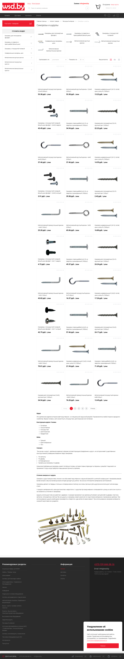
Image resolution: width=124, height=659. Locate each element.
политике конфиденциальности (97, 640)
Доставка (18, 15)
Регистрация (36, 3)
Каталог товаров (18, 23)
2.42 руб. (107, 198)
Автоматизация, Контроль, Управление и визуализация (13, 601)
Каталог (7, 15)
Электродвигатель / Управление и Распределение (12, 583)
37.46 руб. (51, 164)
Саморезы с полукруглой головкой (15, 48)
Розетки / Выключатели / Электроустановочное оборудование (12, 612)
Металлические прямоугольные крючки (14, 69)
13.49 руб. (107, 402)
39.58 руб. (79, 198)
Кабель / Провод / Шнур (9, 572)
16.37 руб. (79, 300)
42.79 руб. (51, 334)
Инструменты (6, 640)
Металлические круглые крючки (14, 57)
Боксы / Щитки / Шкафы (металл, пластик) (12, 607)
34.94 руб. (79, 130)
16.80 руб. (107, 232)
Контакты (28, 15)
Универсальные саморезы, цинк (14, 53)
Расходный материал (8, 623)
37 (31, 36)
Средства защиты (7, 619)
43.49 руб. (51, 130)
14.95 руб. (107, 164)
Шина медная (6, 575)
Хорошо (102, 646)
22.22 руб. (107, 130)
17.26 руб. (107, 300)
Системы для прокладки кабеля (11, 578)
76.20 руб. (79, 402)
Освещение (5, 590)
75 (31, 53)
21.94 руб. (79, 368)
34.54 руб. (51, 402)
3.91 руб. (51, 198)
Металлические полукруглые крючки (13, 63)
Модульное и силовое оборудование (12, 594)
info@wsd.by (104, 569)
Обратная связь (9, 656)
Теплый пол (5, 643)
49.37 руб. (79, 266)
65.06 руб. (79, 232)
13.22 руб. (107, 96)
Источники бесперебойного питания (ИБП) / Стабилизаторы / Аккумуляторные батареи (14, 628)
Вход (29, 3)
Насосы (4, 587)
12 (31, 43)
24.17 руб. (107, 334)
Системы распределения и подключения (14, 597)
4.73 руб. (51, 266)
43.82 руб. (51, 300)
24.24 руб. (107, 266)
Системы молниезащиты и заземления (13, 633)
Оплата (38, 15)
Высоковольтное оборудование (11, 616)
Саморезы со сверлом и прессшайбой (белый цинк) (12, 43)
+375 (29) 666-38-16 (104, 564)
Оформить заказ (111, 8)
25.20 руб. (51, 232)
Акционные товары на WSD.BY (11, 569)
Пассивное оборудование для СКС (12, 637)
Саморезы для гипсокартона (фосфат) (13, 36)
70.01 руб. (51, 368)
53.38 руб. (51, 96)
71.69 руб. (107, 368)
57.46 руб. (79, 334)
